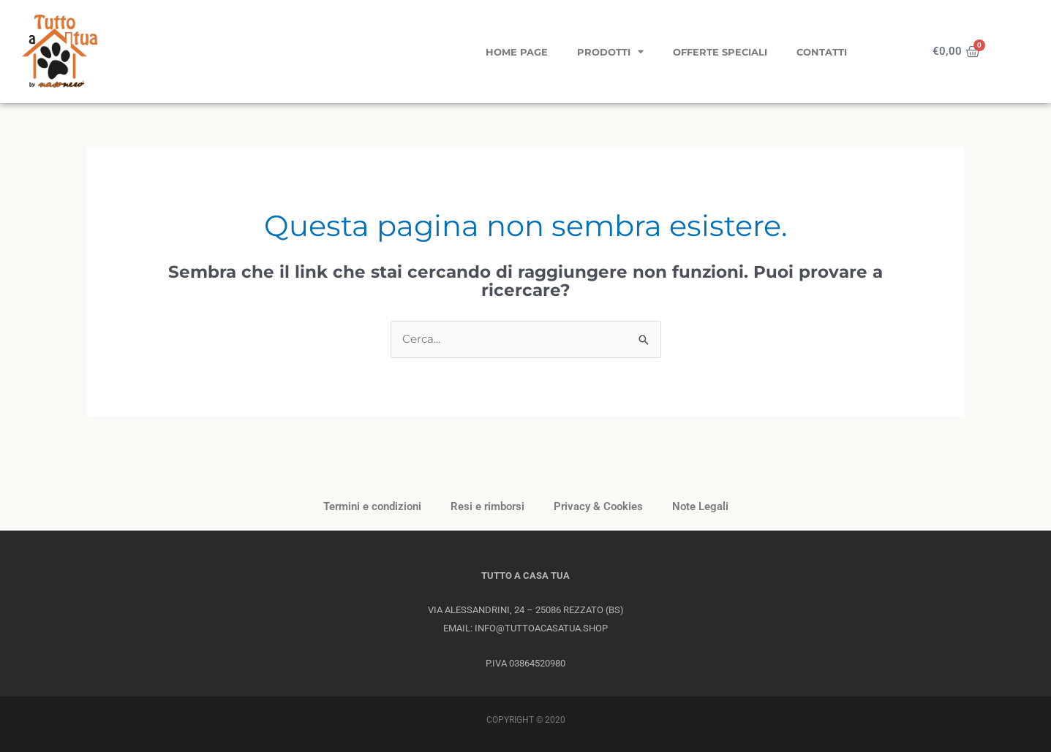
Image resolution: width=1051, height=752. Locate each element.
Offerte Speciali (720, 52)
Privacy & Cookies (598, 506)
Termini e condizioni (372, 506)
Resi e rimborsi (487, 506)
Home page (517, 52)
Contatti (821, 52)
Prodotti (610, 51)
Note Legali (700, 506)
